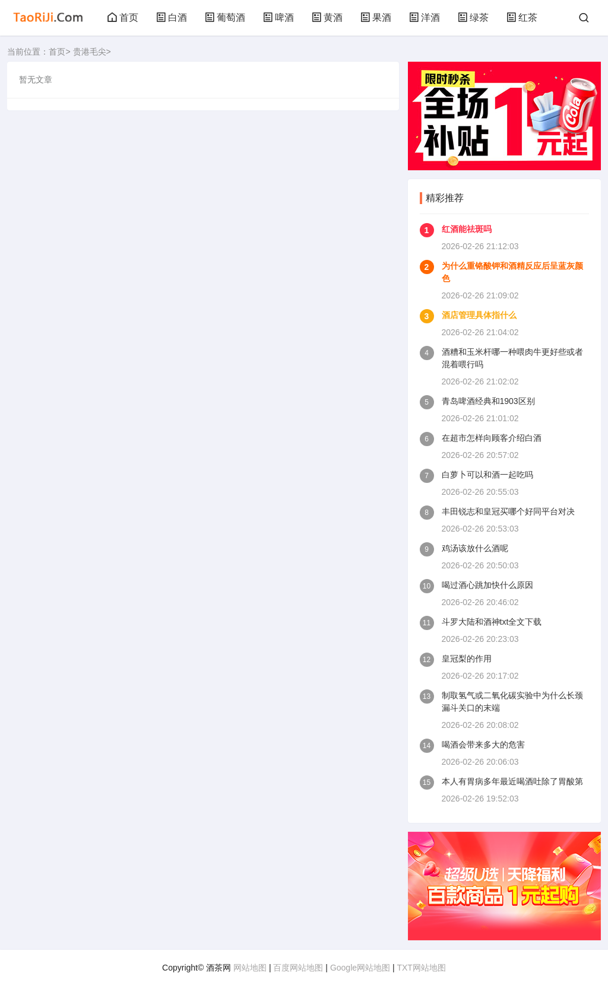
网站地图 (250, 967)
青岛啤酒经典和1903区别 (488, 401)
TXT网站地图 (421, 967)
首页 (122, 17)
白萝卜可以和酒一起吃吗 (487, 474)
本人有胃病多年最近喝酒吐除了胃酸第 (512, 781)
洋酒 (424, 17)
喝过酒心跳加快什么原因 (487, 585)
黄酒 (327, 17)
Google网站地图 (360, 967)
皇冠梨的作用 (467, 658)
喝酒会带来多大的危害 (483, 744)
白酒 (171, 17)
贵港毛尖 (89, 51)
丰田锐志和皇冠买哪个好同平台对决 (508, 511)
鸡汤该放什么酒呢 (475, 548)
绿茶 (473, 17)
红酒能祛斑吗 (467, 229)
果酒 (375, 17)
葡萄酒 (225, 17)
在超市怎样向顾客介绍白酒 (492, 438)
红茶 (521, 17)
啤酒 (278, 17)
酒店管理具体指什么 (479, 315)
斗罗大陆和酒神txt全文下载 (492, 621)
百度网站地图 (298, 967)
